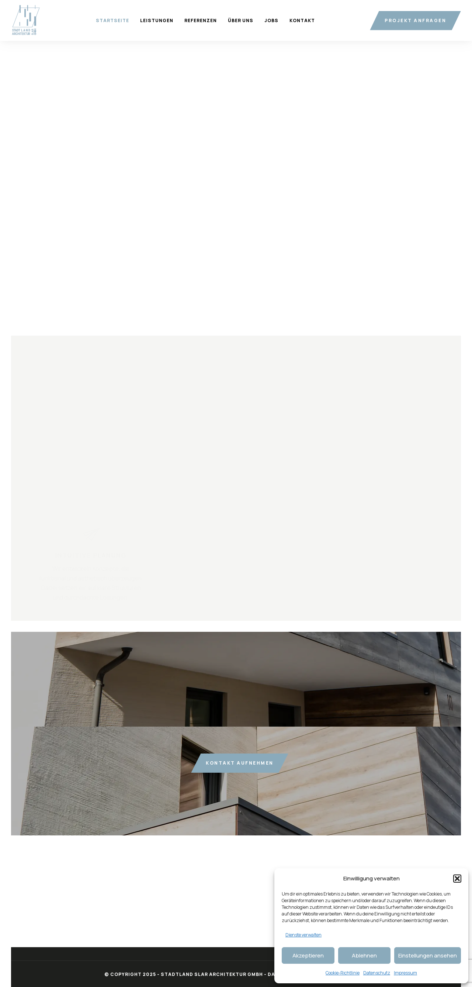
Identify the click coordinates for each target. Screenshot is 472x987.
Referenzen (200, 20)
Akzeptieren (308, 955)
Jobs (271, 20)
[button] (457, 878)
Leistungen (156, 20)
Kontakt (302, 20)
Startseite (112, 20)
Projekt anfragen (415, 20)
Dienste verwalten (303, 935)
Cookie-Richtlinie (343, 973)
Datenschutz (376, 973)
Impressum (405, 973)
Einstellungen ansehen (427, 955)
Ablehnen (364, 955)
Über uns (240, 20)
